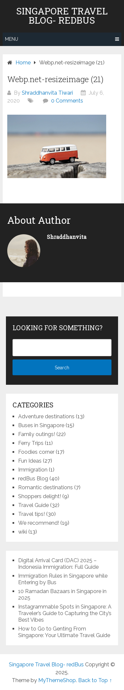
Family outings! (36, 434)
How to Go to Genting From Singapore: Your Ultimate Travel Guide (64, 632)
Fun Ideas (30, 461)
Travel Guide (33, 505)
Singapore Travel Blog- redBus (62, 16)
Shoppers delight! (39, 496)
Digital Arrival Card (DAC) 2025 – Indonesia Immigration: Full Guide (58, 563)
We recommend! (38, 523)
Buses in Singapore (41, 425)
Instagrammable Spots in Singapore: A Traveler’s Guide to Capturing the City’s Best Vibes (64, 613)
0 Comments (67, 101)
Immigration (32, 470)
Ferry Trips (31, 443)
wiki (22, 532)
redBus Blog (33, 478)
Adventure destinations (46, 416)
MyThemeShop (57, 680)
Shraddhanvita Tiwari (47, 93)
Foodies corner (36, 452)
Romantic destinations (45, 487)
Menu (11, 39)
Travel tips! (31, 514)
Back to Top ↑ (95, 680)
